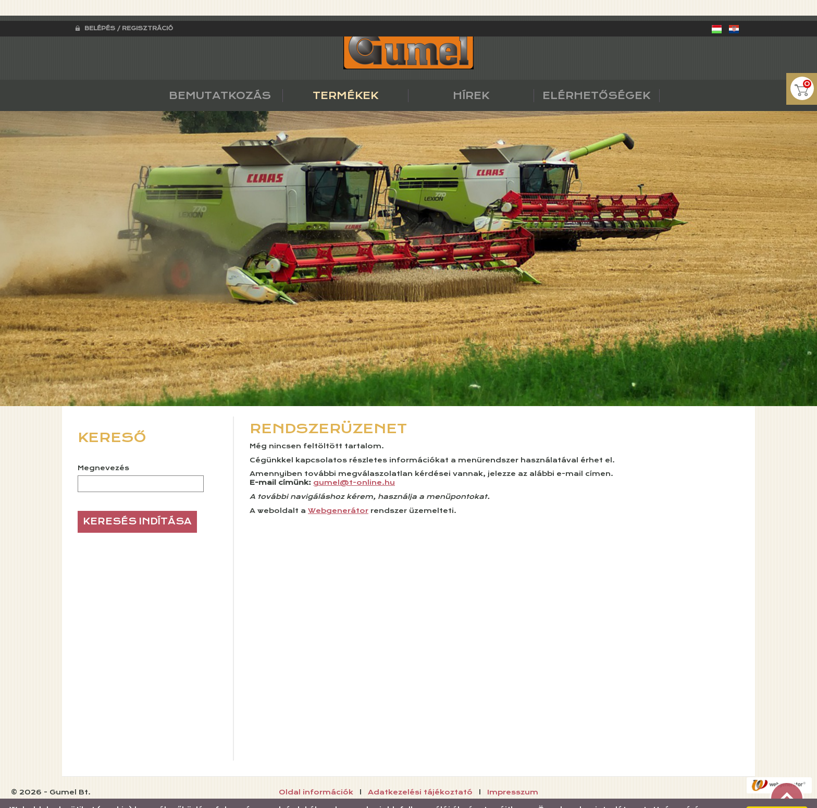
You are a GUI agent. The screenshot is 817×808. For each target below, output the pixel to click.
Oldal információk (316, 771)
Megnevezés (103, 447)
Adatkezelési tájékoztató (420, 771)
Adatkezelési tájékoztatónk (438, 797)
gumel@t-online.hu (354, 462)
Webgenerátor (338, 490)
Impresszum (512, 771)
